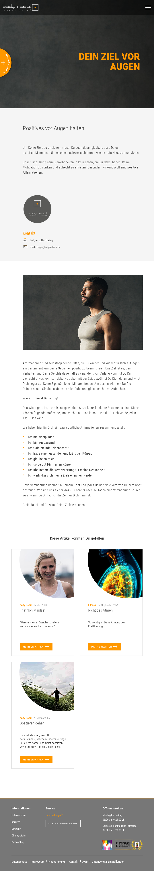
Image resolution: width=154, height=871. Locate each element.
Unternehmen (18, 815)
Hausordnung (56, 861)
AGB (85, 861)
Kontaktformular (62, 823)
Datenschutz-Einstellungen (108, 861)
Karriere (15, 822)
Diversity (16, 828)
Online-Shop (17, 842)
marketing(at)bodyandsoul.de (45, 247)
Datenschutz (19, 861)
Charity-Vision (18, 835)
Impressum (37, 861)
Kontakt (73, 861)
